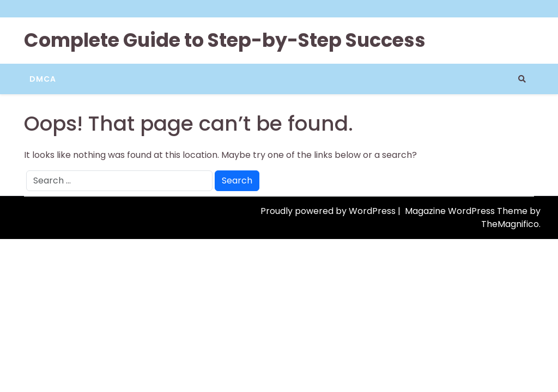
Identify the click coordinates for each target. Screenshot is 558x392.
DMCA (42, 79)
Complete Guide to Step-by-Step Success (225, 40)
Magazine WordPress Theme (467, 211)
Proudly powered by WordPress (329, 211)
